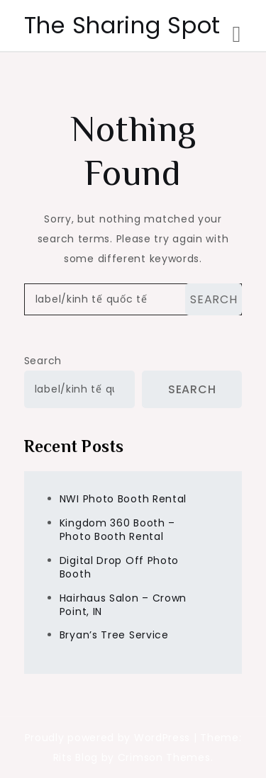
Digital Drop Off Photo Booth (119, 567)
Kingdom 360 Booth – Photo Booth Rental (117, 529)
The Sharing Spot (122, 25)
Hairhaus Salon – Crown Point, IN (123, 605)
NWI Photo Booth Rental (123, 499)
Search (43, 361)
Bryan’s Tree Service (114, 635)
